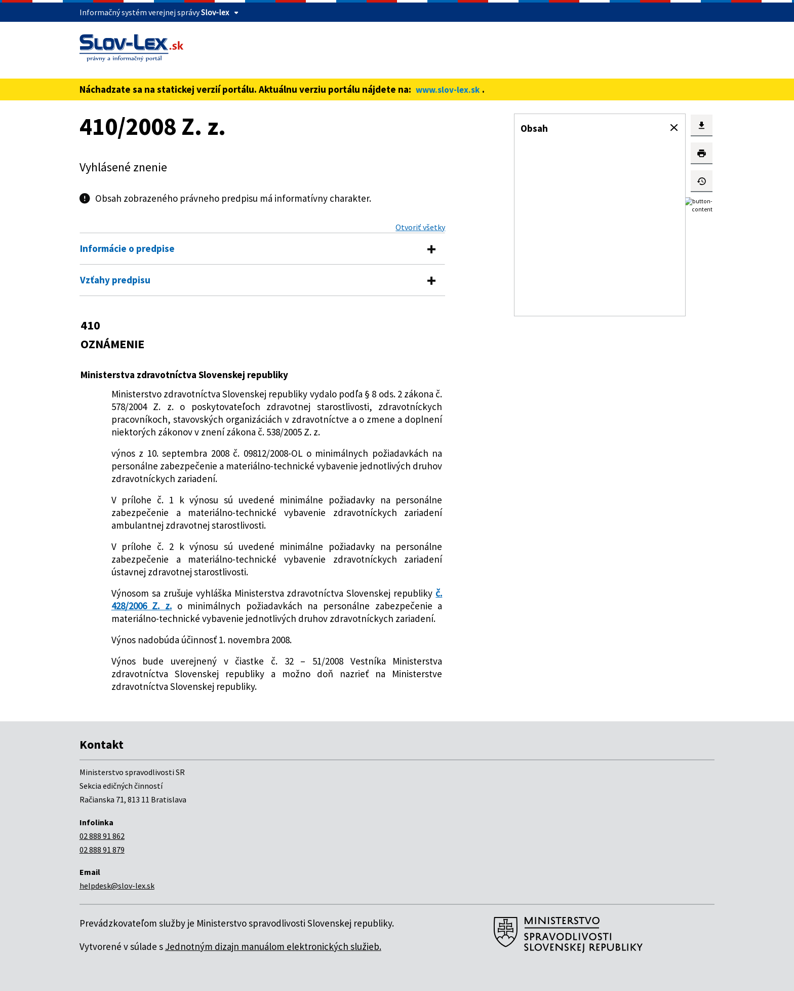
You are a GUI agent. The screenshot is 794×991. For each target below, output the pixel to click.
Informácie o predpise (127, 248)
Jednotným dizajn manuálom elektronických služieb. (273, 946)
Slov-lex (215, 12)
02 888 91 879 (102, 850)
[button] (674, 127)
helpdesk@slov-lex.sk (117, 885)
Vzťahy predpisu (115, 280)
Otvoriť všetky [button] (420, 227)
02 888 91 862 (102, 836)
